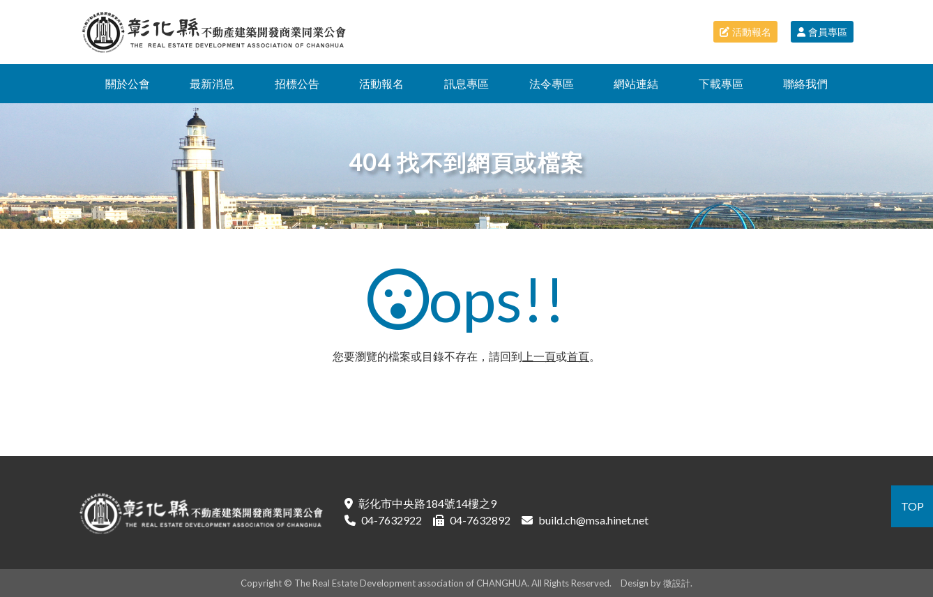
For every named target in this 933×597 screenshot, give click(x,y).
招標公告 (297, 83)
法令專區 (551, 83)
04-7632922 (391, 520)
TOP (912, 506)
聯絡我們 (805, 83)
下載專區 (721, 83)
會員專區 (822, 32)
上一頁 (539, 356)
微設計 (676, 583)
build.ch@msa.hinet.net (593, 520)
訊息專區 (466, 83)
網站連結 (636, 83)
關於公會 (127, 83)
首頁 (578, 356)
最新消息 (212, 83)
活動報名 (745, 32)
